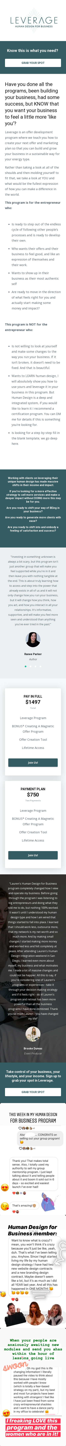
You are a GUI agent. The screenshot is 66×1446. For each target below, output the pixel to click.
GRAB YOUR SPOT (33, 63)
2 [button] (30, 666)
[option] (33, 608)
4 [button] (40, 666)
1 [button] (25, 666)
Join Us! (33, 762)
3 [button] (35, 666)
